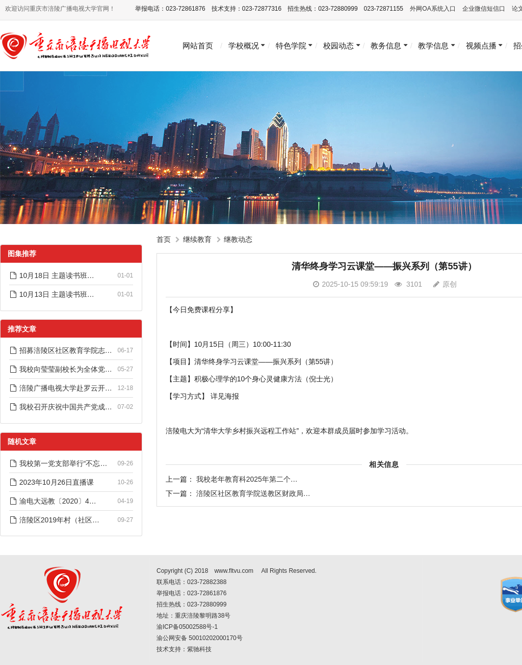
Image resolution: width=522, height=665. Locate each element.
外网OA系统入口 (432, 8)
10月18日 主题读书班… (51, 275)
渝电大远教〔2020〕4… (52, 501)
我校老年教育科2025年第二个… (247, 479)
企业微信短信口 (483, 8)
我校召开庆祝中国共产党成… (60, 407)
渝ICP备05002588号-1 (187, 626)
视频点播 (481, 45)
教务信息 (386, 45)
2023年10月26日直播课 (51, 482)
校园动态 (338, 45)
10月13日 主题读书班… (51, 294)
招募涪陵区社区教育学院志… (60, 350)
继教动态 (238, 239)
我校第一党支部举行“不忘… (58, 463)
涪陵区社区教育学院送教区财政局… (253, 493)
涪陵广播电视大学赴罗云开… (60, 388)
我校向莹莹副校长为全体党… (60, 369)
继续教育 (197, 239)
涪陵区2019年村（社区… (54, 520)
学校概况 (243, 45)
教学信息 (433, 45)
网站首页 (197, 45)
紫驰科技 (199, 649)
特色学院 (291, 45)
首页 (163, 239)
